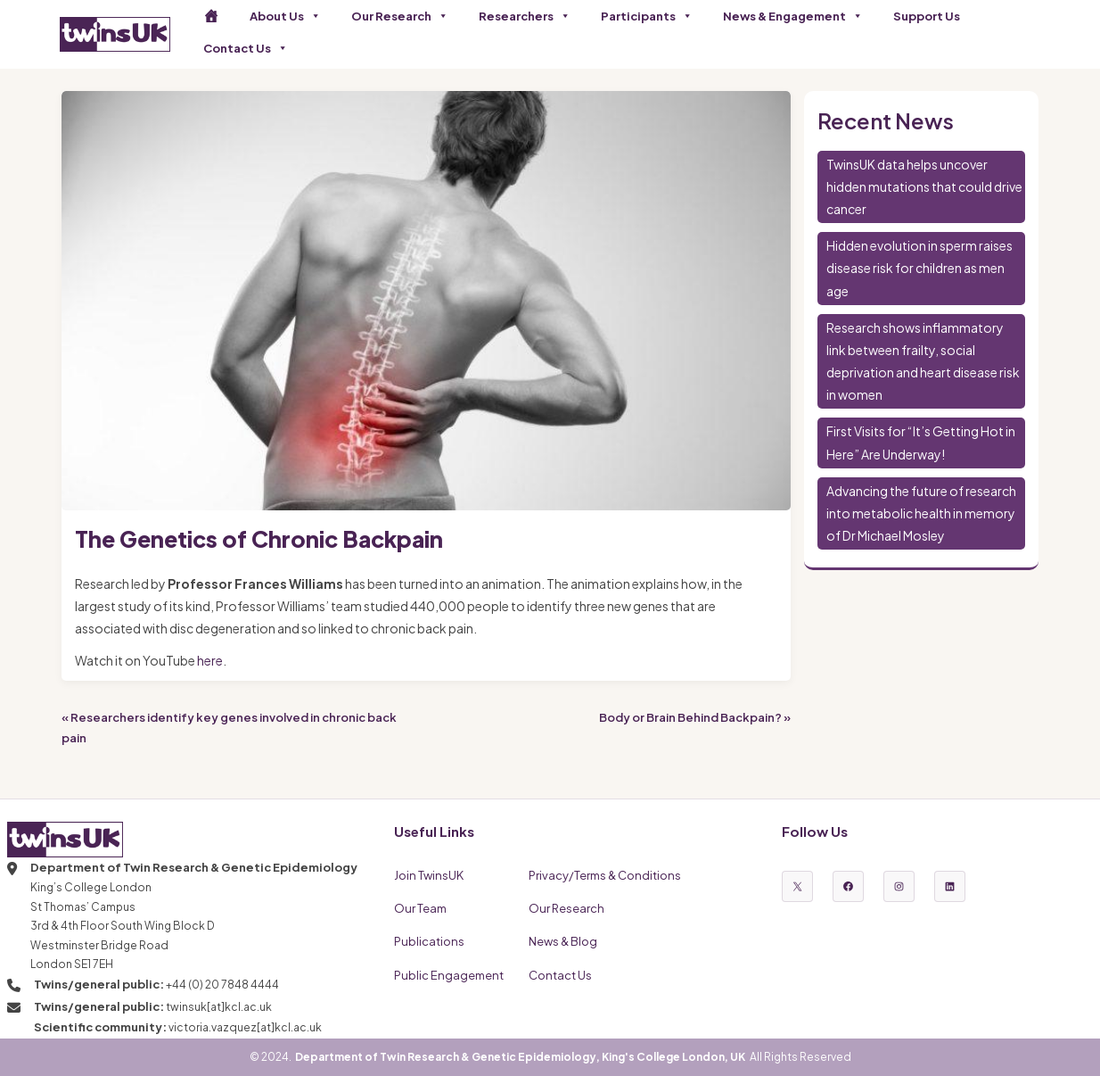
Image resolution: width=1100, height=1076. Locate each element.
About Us (285, 16)
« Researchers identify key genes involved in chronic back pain (229, 727)
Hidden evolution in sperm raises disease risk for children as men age (919, 267)
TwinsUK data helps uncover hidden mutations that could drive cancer (924, 186)
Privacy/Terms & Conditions (605, 875)
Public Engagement (449, 975)
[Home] (211, 16)
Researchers (525, 16)
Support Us (926, 16)
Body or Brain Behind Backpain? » (695, 717)
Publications (429, 941)
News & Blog (563, 941)
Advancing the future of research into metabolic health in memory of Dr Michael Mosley (921, 513)
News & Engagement (793, 16)
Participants (647, 16)
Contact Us (245, 48)
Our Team (420, 908)
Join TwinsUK (429, 875)
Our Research (399, 16)
